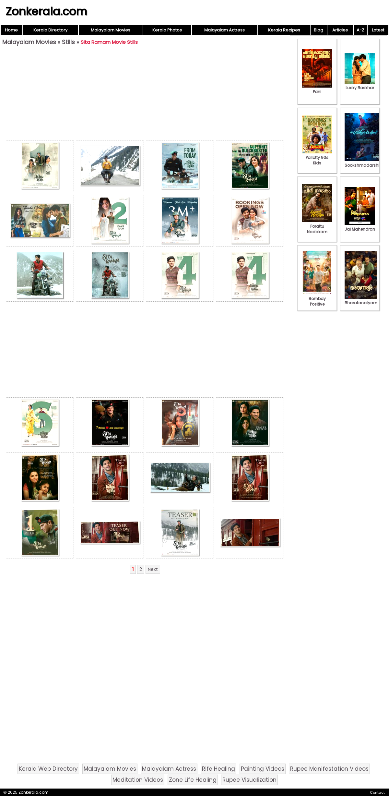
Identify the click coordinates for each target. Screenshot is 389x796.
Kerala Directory (50, 30)
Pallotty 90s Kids (317, 157)
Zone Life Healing (193, 780)
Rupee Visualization (249, 780)
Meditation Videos (137, 780)
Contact (377, 792)
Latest (378, 30)
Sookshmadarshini (364, 162)
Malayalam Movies (110, 30)
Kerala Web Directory (48, 769)
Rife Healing (218, 769)
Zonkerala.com (46, 11)
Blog (318, 30)
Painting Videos (262, 769)
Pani (317, 88)
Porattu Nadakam (317, 226)
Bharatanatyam (361, 300)
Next (153, 569)
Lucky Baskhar (360, 84)
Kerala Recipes (284, 30)
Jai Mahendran (360, 226)
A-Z (360, 30)
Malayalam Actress (224, 30)
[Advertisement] (145, 94)
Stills (68, 42)
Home (11, 30)
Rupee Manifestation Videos (329, 769)
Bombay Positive (317, 298)
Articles (340, 30)
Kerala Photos (167, 30)
